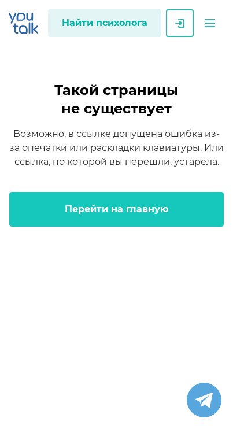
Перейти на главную (116, 209)
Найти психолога (104, 22)
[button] (210, 23)
